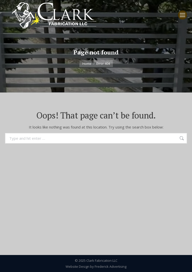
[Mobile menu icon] (182, 15)
